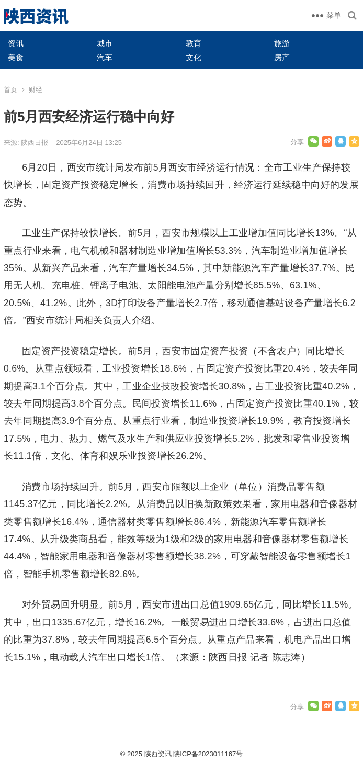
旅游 (282, 43)
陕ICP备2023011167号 (208, 754)
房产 (282, 57)
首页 (10, 90)
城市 (104, 43)
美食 (16, 57)
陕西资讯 (158, 754)
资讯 (16, 43)
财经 (35, 90)
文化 (193, 57)
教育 (193, 43)
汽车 (104, 57)
